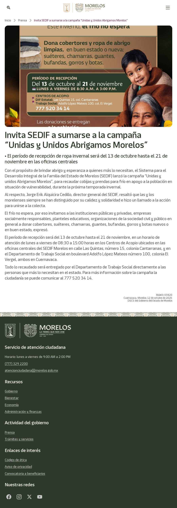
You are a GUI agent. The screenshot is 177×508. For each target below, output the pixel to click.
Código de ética (16, 460)
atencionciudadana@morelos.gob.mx (31, 370)
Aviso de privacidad (18, 466)
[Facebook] (9, 497)
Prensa (10, 432)
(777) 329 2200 (16, 363)
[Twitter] (29, 497)
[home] (88, 8)
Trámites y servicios (19, 439)
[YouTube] (40, 497)
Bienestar (12, 398)
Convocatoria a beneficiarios (25, 473)
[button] (168, 8)
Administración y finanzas (23, 411)
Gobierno (11, 391)
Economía (12, 404)
